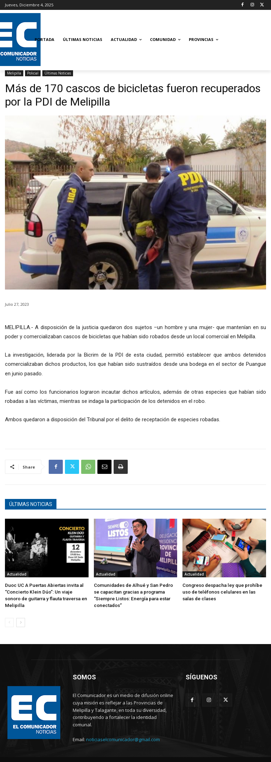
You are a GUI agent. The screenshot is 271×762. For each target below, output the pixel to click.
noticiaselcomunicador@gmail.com (123, 730)
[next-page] (20, 613)
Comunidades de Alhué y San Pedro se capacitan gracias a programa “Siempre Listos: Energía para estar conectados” (133, 590)
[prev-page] (9, 613)
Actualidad (16, 574)
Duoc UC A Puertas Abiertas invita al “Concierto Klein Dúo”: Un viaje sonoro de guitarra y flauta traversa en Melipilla (45, 590)
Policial (33, 73)
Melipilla (14, 73)
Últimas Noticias (57, 73)
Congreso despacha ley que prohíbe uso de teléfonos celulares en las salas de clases (222, 590)
